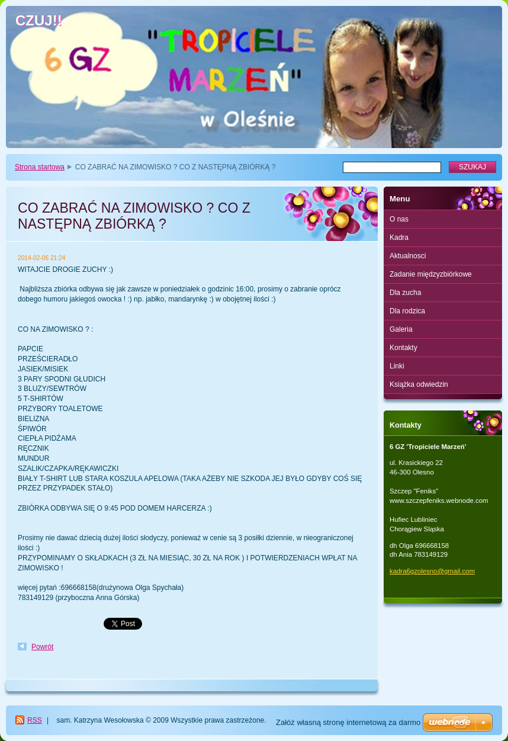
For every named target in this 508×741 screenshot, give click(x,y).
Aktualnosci (408, 256)
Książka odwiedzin (419, 384)
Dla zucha (405, 292)
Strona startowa (40, 167)
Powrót (42, 647)
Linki (397, 366)
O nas (399, 219)
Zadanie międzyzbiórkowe (431, 274)
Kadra (399, 237)
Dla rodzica (407, 311)
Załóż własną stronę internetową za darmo (348, 722)
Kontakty (403, 348)
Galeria (401, 329)
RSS (34, 720)
